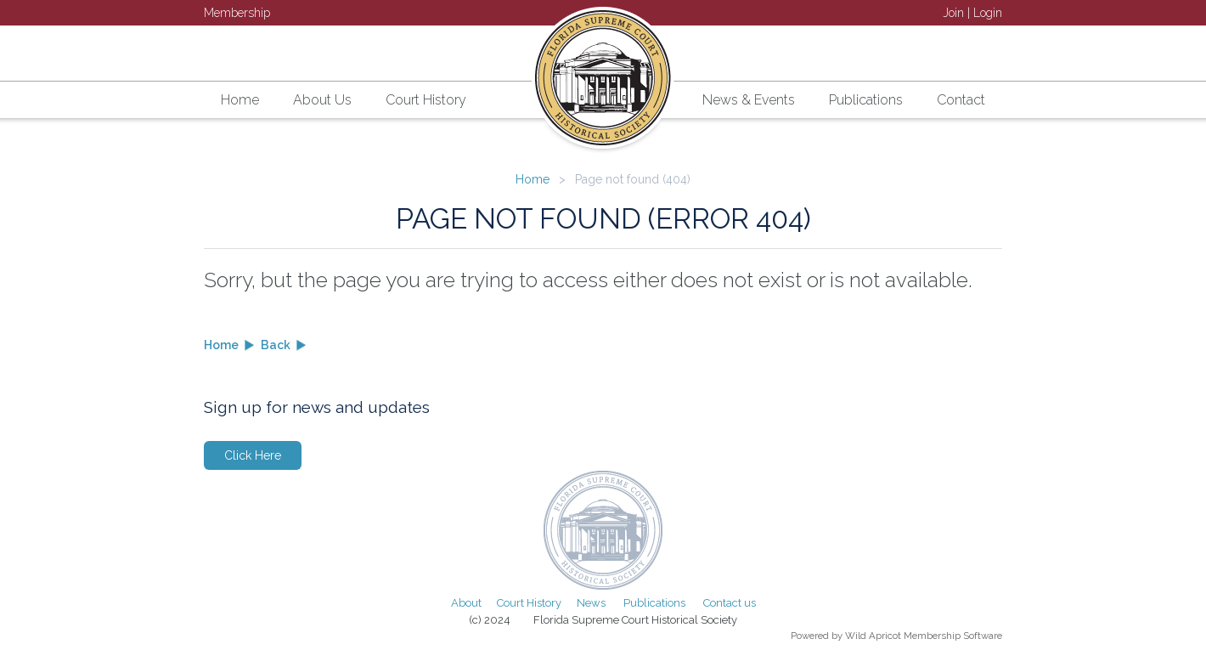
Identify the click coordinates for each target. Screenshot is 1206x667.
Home (532, 179)
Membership (237, 13)
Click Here (252, 455)
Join (953, 13)
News (591, 602)
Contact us (729, 602)
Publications (654, 602)
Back (275, 345)
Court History (529, 602)
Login (987, 13)
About (466, 602)
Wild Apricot (873, 636)
